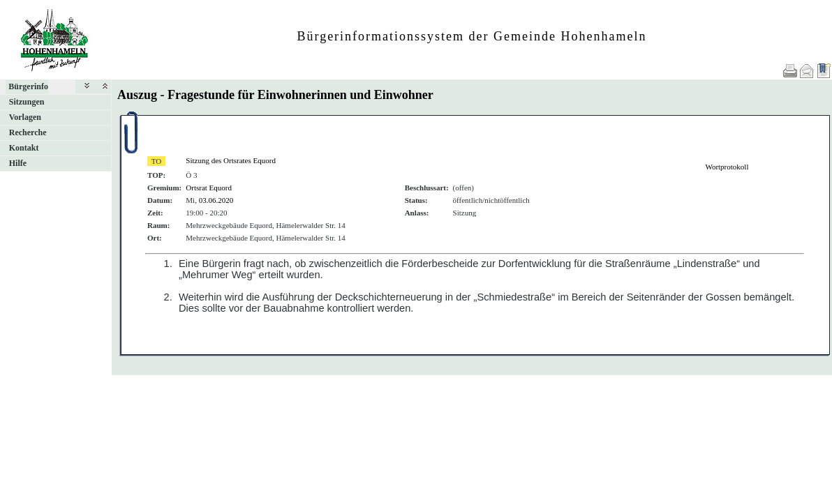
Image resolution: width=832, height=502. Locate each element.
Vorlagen (25, 117)
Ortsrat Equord (209, 187)
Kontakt (24, 148)
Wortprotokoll (726, 166)
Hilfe (18, 163)
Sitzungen (27, 102)
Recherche (28, 132)
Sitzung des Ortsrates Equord (231, 160)
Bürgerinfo (28, 86)
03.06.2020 (216, 200)
